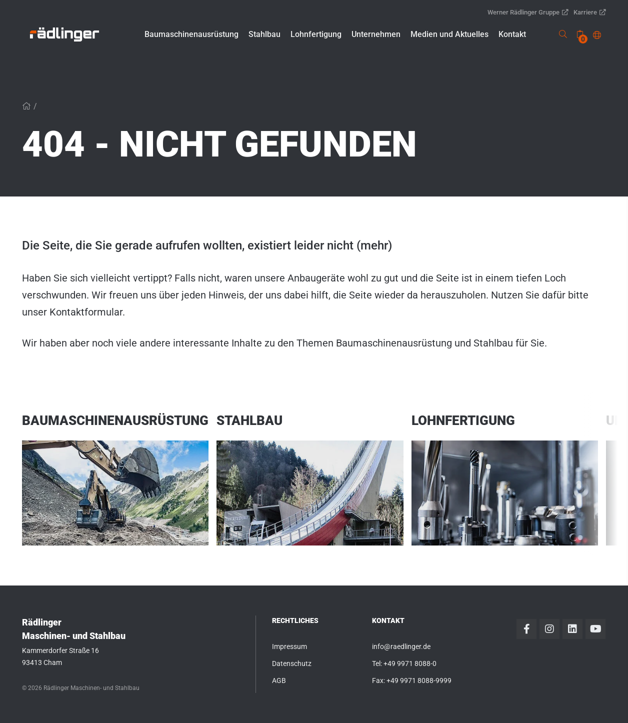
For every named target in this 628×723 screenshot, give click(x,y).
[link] (64, 35)
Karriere (590, 12)
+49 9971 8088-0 (410, 664)
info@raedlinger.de (401, 646)
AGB (279, 680)
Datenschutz (292, 664)
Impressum (289, 646)
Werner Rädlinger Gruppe (528, 12)
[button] (192, 35)
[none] (580, 34)
